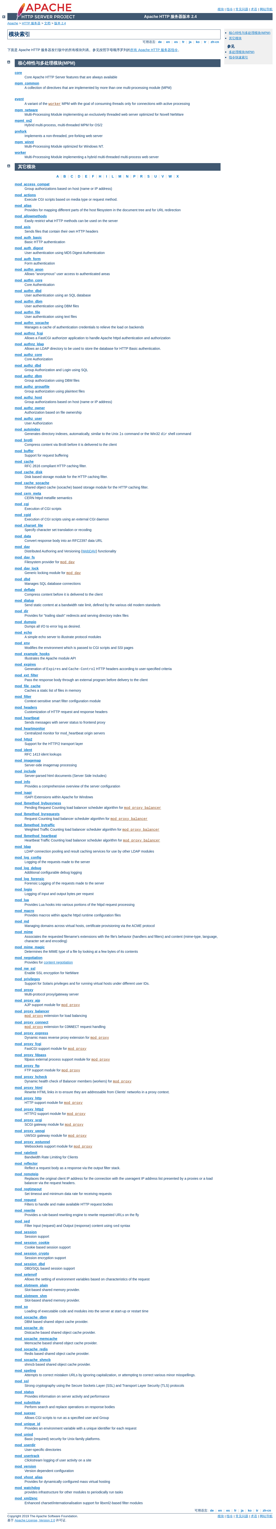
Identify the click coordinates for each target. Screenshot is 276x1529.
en (168, 42)
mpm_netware (26, 110)
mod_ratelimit (26, 1153)
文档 (47, 23)
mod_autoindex (27, 429)
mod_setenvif (26, 1275)
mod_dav (22, 547)
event (19, 99)
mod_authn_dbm (28, 301)
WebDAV (89, 551)
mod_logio (23, 889)
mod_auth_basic (28, 237)
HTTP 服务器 (31, 23)
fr (183, 42)
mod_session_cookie (32, 1243)
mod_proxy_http (28, 1098)
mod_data (23, 536)
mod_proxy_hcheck (31, 1077)
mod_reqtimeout (28, 1189)
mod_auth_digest (29, 248)
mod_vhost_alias (29, 1477)
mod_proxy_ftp (27, 1066)
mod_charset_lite (29, 525)
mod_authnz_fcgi (29, 333)
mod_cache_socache (32, 483)
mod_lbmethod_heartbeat (36, 836)
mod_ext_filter (26, 675)
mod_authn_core (28, 280)
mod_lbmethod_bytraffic (35, 825)
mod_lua (22, 900)
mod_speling (25, 1371)
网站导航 (266, 9)
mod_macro (24, 911)
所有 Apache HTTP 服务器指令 (154, 50)
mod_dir (21, 611)
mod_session (26, 1232)
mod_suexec (25, 1413)
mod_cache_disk (28, 472)
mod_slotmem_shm (31, 1296)
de (160, 42)
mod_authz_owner (30, 408)
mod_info (22, 782)
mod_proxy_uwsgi (30, 1131)
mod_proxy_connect (31, 1022)
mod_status (24, 1392)
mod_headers (26, 707)
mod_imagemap (28, 760)
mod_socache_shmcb (33, 1360)
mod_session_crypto (32, 1253)
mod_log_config (28, 857)
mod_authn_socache (32, 323)
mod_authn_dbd (28, 291)
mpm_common (27, 83)
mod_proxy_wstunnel (32, 1142)
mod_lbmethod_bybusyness (38, 803)
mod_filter (23, 697)
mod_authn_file (27, 312)
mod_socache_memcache (36, 1339)
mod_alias (23, 206)
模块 (221, 9)
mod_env (22, 643)
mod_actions (25, 195)
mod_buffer (24, 451)
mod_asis (23, 227)
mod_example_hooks (32, 654)
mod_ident (23, 750)
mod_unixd (24, 1434)
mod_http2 (23, 739)
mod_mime (24, 932)
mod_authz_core (28, 355)
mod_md (22, 921)
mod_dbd (22, 579)
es (176, 42)
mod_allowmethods (31, 216)
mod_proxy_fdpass (30, 1055)
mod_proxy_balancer (142, 808)
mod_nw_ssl (25, 968)
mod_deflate (25, 590)
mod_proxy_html (28, 1088)
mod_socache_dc (29, 1328)
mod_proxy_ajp (27, 1000)
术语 (254, 9)
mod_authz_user (28, 419)
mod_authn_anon (29, 269)
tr (205, 42)
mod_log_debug (28, 868)
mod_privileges (27, 979)
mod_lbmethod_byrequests (37, 814)
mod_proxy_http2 (29, 1109)
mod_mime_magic (30, 947)
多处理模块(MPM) (241, 52)
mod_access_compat (32, 184)
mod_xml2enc (26, 1498)
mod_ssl (22, 1381)
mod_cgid (23, 515)
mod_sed (22, 1221)
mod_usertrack (27, 1456)
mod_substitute (27, 1402)
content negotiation (58, 962)
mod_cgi (22, 504)
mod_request (25, 1200)
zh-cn (215, 42)
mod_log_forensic (29, 879)
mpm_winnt (24, 142)
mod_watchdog (27, 1488)
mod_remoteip (26, 1174)
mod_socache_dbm (31, 1317)
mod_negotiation (28, 958)
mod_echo (23, 632)
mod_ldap (23, 847)
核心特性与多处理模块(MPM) (249, 33)
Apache (12, 23)
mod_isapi (23, 793)
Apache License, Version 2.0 (35, 1520)
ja (190, 42)
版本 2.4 (60, 23)
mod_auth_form (28, 259)
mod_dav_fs (25, 557)
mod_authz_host (28, 397)
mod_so (21, 1307)
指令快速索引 (238, 57)
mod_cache (24, 461)
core (18, 73)
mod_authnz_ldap (29, 344)
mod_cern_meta (28, 493)
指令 (229, 9)
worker (54, 104)
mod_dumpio (25, 622)
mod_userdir (25, 1445)
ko (197, 42)
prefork (20, 131)
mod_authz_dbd (28, 365)
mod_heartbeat (27, 718)
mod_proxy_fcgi (28, 1044)
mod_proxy (24, 990)
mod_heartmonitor (30, 728)
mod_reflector (26, 1163)
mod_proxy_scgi (28, 1120)
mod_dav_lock (27, 568)
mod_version (25, 1466)
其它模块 (235, 38)
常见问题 (242, 9)
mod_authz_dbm (28, 376)
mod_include (25, 771)
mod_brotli (23, 440)
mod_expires (25, 664)
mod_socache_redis (31, 1349)
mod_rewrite (25, 1210)
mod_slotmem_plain (31, 1285)
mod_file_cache (27, 686)
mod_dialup (24, 601)
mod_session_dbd (30, 1264)
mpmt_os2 (23, 121)
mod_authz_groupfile (32, 387)
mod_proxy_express (31, 1033)
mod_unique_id (27, 1424)
